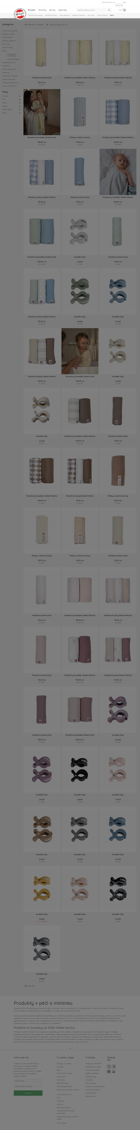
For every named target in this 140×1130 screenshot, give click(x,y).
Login (124, 2)
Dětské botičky (51, 15)
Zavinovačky (102, 15)
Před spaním (65, 15)
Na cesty (91, 15)
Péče (112, 15)
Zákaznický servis (108, 2)
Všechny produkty (35, 15)
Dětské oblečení (78, 15)
